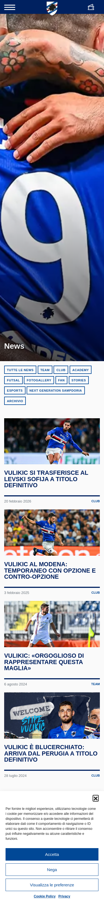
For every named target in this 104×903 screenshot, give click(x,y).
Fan (61, 380)
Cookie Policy (45, 896)
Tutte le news (20, 370)
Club (60, 370)
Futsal (13, 380)
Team (45, 370)
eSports (15, 390)
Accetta (52, 854)
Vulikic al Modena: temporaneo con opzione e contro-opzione (50, 573)
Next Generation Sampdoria (55, 390)
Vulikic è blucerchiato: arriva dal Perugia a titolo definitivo (51, 759)
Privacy (64, 896)
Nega (52, 869)
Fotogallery (39, 380)
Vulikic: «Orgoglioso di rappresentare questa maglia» (44, 667)
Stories (79, 380)
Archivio (15, 401)
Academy (80, 370)
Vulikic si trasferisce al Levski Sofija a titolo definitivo (46, 480)
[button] (95, 798)
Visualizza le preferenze (52, 884)
